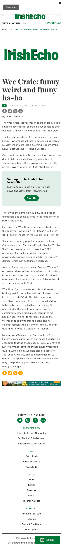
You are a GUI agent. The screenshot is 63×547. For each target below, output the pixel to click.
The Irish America (31, 501)
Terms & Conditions (31, 524)
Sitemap (32, 519)
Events (31, 495)
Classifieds (31, 467)
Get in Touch (31, 456)
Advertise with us (31, 461)
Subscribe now (53, 23)
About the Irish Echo (31, 513)
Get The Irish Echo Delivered (31, 438)
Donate (50, 540)
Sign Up (31, 198)
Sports (31, 485)
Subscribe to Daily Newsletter (31, 433)
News (31, 479)
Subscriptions (31, 529)
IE (11, 30)
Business (31, 490)
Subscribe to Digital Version (31, 443)
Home (5, 30)
